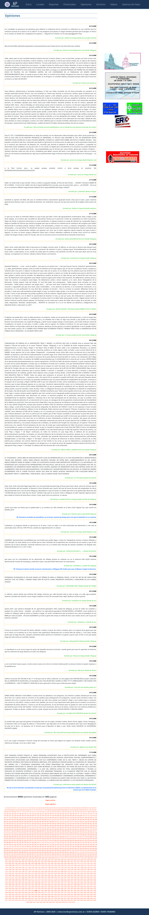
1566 (42, 896)
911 (78, 852)
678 (50, 840)
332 (17, 823)
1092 (49, 864)
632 (28, 839)
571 (60, 835)
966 (30, 856)
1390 (16, 885)
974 (50, 856)
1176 (49, 869)
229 (38, 817)
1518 (68, 892)
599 (38, 837)
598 (35, 837)
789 (50, 846)
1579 (84, 896)
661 (7, 840)
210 (83, 815)
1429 (52, 887)
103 (92, 810)
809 (7, 848)
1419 (19, 887)
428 (73, 827)
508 (88, 831)
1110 (16, 865)
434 (88, 827)
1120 (49, 865)
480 (17, 831)
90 (67, 810)
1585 (13, 898)
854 (28, 850)
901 (53, 852)
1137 (13, 867)
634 (33, 839)
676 (45, 840)
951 (86, 854)
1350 (68, 881)
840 (86, 848)
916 (91, 852)
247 (83, 817)
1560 (22, 896)
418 (48, 827)
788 (48, 846)
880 (93, 850)
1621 (39, 900)
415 (40, 827)
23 (38, 808)
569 (55, 835)
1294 (68, 877)
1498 (94, 890)
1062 (42, 862)
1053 (13, 862)
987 (83, 856)
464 (71, 829)
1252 (22, 875)
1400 (49, 885)
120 (43, 812)
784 (38, 846)
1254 (29, 875)
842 (91, 848)
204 (68, 815)
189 (30, 815)
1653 (73, 902)
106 (7, 812)
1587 (19, 898)
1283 (32, 877)
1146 (42, 867)
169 (73, 814)
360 (88, 823)
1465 (78, 888)
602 (45, 837)
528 (45, 833)
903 (58, 852)
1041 (65, 860)
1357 (91, 881)
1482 (42, 890)
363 (96, 823)
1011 (59, 858)
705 (25, 842)
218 (10, 817)
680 (55, 840)
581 (86, 835)
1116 (36, 865)
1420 (22, 887)
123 (50, 812)
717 (55, 842)
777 (20, 846)
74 (38, 810)
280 (73, 819)
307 (48, 821)
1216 (88, 871)
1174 (42, 869)
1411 (84, 885)
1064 (49, 862)
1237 (65, 873)
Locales (40, 4)
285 (86, 819)
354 (73, 823)
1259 (45, 875)
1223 (19, 873)
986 (81, 856)
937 (50, 854)
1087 (32, 864)
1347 (58, 881)
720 (63, 842)
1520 (75, 892)
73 (36, 810)
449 (33, 829)
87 (61, 810)
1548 (75, 894)
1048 (88, 860)
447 (28, 829)
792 (58, 846)
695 (93, 840)
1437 (78, 887)
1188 (88, 869)
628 (17, 839)
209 (81, 815)
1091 (45, 864)
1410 (81, 885)
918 (96, 852)
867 (60, 850)
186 (23, 815)
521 (28, 833)
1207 (58, 871)
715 (50, 842)
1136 (9, 867)
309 (53, 821)
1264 (62, 875)
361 (91, 823)
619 (88, 837)
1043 (71, 860)
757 (63, 844)
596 (30, 837)
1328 (88, 879)
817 (28, 848)
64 (20, 810)
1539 (45, 894)
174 (86, 814)
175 (88, 814)
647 (65, 839)
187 (25, 815)
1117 (39, 865)
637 (40, 839)
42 (72, 808)
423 (60, 827)
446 (25, 829)
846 (7, 850)
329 (10, 823)
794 (63, 846)
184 (17, 815)
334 (23, 823)
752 (50, 844)
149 (23, 814)
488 (38, 831)
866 (58, 850)
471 (88, 829)
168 (71, 814)
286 (88, 819)
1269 (78, 875)
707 (30, 842)
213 (91, 815)
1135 (6, 867)
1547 (71, 894)
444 (20, 829)
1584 (9, 898)
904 (60, 852)
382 (50, 825)
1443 (6, 888)
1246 (94, 873)
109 (15, 812)
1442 (94, 887)
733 (96, 842)
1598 (55, 898)
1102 (81, 864)
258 (17, 819)
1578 (81, 896)
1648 (57, 902)
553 (15, 835)
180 (7, 815)
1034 (42, 860)
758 (65, 844)
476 (7, 831)
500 (68, 831)
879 (91, 850)
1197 (26, 871)
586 (5, 837)
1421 (26, 887)
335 (25, 823)
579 (81, 835)
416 (43, 827)
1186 (81, 869)
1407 (71, 885)
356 (78, 823)
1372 (49, 883)
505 (81, 831)
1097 (65, 864)
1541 (52, 894)
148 (20, 814)
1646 (50, 902)
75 (40, 810)
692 (86, 840)
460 (60, 829)
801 (81, 846)
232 (45, 817)
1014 (69, 858)
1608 (88, 898)
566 (48, 835)
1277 (13, 877)
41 (71, 808)
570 (58, 835)
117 (35, 812)
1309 (26, 879)
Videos (113, 4)
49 (85, 808)
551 (10, 835)
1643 (40, 902)
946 (73, 854)
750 (45, 844)
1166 (16, 869)
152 (30, 814)
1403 (58, 885)
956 (5, 856)
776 (17, 846)
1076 (88, 862)
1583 (6, 898)
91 (68, 810)
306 (45, 821)
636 (38, 839)
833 (68, 848)
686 (71, 840)
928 (28, 854)
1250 (16, 875)
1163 (6, 869)
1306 (16, 879)
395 (83, 825)
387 (63, 825)
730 (88, 842)
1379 (71, 883)
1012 (62, 858)
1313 (39, 879)
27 (45, 808)
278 (68, 819)
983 (73, 856)
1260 (49, 875)
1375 (58, 883)
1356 (88, 881)
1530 (16, 894)
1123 (58, 865)
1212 (75, 871)
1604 (75, 898)
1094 (55, 864)
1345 (52, 881)
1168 (22, 869)
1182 (68, 869)
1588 (22, 898)
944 (68, 854)
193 (40, 815)
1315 (45, 879)
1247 (6, 875)
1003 (33, 858)
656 (88, 839)
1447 (19, 888)
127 (60, 812)
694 (91, 840)
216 (5, 817)
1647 (54, 902)
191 (35, 815)
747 (38, 844)
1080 (9, 864)
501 (71, 831)
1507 (32, 892)
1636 (88, 900)
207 (76, 815)
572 (63, 835)
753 (53, 844)
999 (20, 858)
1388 (9, 885)
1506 (29, 892)
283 (81, 819)
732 (93, 842)
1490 (68, 890)
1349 (65, 881)
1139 (19, 867)
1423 (32, 887)
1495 (84, 890)
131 (71, 812)
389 (68, 825)
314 (65, 821)
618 (86, 837)
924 (17, 854)
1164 (9, 869)
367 (12, 825)
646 (63, 839)
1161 (91, 867)
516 (15, 833)
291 (7, 821)
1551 (84, 894)
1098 (68, 864)
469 (83, 829)
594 (25, 837)
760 (71, 844)
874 (78, 850)
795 (65, 846)
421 (55, 827)
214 (93, 815)
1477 (26, 890)
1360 (9, 883)
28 (47, 808)
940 (58, 854)
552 (12, 835)
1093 (52, 864)
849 (15, 850)
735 (7, 844)
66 (23, 810)
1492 (75, 890)
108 (12, 812)
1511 (45, 892)
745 (33, 844)
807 (96, 846)
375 (33, 825)
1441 (91, 887)
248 (86, 817)
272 (53, 819)
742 (25, 844)
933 (40, 854)
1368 (36, 883)
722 (68, 842)
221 (17, 817)
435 (91, 827)
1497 (91, 890)
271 (50, 819)
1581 (91, 896)
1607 (84, 898)
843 (93, 848)
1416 (9, 887)
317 (73, 821)
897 (43, 852)
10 (15, 808)
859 (40, 850)
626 (12, 839)
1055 (19, 862)
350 (63, 823)
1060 (36, 862)
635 (35, 839)
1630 (68, 900)
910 (76, 852)
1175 (45, 869)
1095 (58, 864)
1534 (29, 894)
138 (88, 812)
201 (60, 815)
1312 (36, 879)
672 (35, 840)
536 (65, 833)
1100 (75, 864)
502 (73, 831)
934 (43, 854)
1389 (13, 885)
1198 (29, 871)
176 (91, 814)
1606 (81, 898)
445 (23, 829)
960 (15, 856)
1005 (40, 858)
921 (10, 854)
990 (91, 856)
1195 (19, 871)
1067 (58, 862)
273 (55, 819)
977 (58, 856)
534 (60, 833)
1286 (42, 877)
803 (86, 846)
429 (76, 827)
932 (38, 854)
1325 (78, 879)
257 (15, 819)
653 (81, 839)
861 (45, 850)
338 (33, 823)
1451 (32, 888)
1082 (16, 864)
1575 (71, 896)
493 (50, 831)
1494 (81, 890)
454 (45, 829)
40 (69, 808)
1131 (84, 865)
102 (90, 810)
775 (15, 846)
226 (30, 817)
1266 (68, 875)
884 (10, 852)
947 (76, 854)
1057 (26, 862)
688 (76, 840)
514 (10, 833)
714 (48, 842)
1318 (55, 879)
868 (63, 850)
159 (48, 814)
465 (73, 829)
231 (43, 817)
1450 (29, 888)
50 (87, 808)
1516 (62, 892)
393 (78, 825)
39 (67, 808)
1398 (42, 885)
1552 (88, 894)
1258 (42, 875)
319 (78, 821)
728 (83, 842)
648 (68, 839)
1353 (78, 881)
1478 (29, 890)
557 (25, 835)
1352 (75, 881)
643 (55, 839)
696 (96, 840)
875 (81, 850)
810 (10, 848)
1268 (75, 875)
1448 (22, 888)
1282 (29, 877)
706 (28, 842)
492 (48, 831)
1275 (6, 877)
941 (60, 854)
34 (58, 808)
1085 (26, 864)
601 (43, 837)
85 (58, 810)
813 (17, 848)
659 (96, 839)
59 (11, 810)
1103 (84, 864)
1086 (29, 864)
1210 (68, 871)
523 (33, 833)
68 (27, 810)
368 (15, 825)
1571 (58, 896)
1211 (71, 871)
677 (48, 840)
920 (7, 854)
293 (12, 821)
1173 (39, 869)
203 (65, 815)
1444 (9, 888)
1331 (6, 881)
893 (33, 852)
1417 (13, 887)
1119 (45, 865)
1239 (71, 873)
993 (5, 858)
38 (65, 808)
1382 (81, 883)
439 (7, 829)
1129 (78, 865)
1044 (75, 860)
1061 (39, 862)
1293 (65, 877)
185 (20, 815)
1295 (71, 877)
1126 (68, 865)
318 (76, 821)
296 (20, 821)
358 (83, 823)
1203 (45, 871)
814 (20, 848)
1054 (16, 862)
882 (5, 852)
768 (91, 844)
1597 (52, 898)
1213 (78, 871)
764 (81, 844)
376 (35, 825)
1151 (58, 867)
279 (71, 819)
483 (25, 831)
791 (55, 846)
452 (40, 829)
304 (40, 821)
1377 (65, 883)
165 (63, 814)
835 (73, 848)
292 (10, 821)
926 (23, 854)
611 (68, 837)
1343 (45, 881)
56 (5, 810)
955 (96, 854)
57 (7, 810)
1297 (78, 877)
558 (28, 835)
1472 (9, 890)
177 (93, 814)
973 (48, 856)
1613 (13, 900)
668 (25, 840)
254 (7, 819)
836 (76, 848)
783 (35, 846)
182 (12, 815)
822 (40, 848)
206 (73, 815)
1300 (88, 877)
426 (68, 827)
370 (20, 825)
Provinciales (69, 4)
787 (45, 846)
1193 (13, 871)
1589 (26, 898)
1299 (84, 877)
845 (5, 850)
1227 (32, 873)
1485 (52, 890)
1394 (29, 885)
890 (25, 852)
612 (71, 837)
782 (33, 846)
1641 (34, 902)
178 (96, 814)
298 (25, 821)
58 (9, 810)
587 (7, 837)
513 (7, 833)
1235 (58, 873)
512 (5, 833)
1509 (39, 892)
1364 (22, 883)
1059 (32, 862)
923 (15, 854)
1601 (65, 898)
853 (25, 850)
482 (23, 831)
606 (55, 837)
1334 (16, 881)
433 (86, 827)
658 (93, 839)
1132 (88, 865)
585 (96, 835)
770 (96, 844)
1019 (85, 858)
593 (23, 837)
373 (28, 825)
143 (7, 814)
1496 (88, 890)
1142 (29, 867)
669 (28, 840)
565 (45, 835)
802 (83, 846)
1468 (88, 888)
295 (17, 821)
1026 (16, 860)
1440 (88, 887)
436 (93, 827)
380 (45, 825)
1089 (39, 864)
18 (29, 808)
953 (91, 854)
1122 (55, 865)
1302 (94, 877)
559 (30, 835)
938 (53, 854)
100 (85, 810)
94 (74, 810)
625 (10, 839)
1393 (26, 885)
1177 (52, 869)
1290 (55, 877)
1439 (84, 887)
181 (10, 815)
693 (88, 840)
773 (10, 846)
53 (92, 808)
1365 (26, 883)
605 (53, 837)
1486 (55, 890)
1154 (68, 867)
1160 (88, 867)
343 (45, 823)
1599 (58, 898)
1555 (6, 896)
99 (83, 810)
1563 (32, 896)
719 (60, 842)
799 (76, 846)
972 (45, 856)
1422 (29, 887)
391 (73, 825)
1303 (6, 879)
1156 (75, 867)
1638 (94, 900)
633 (30, 839)
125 (55, 812)
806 (93, 846)
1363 (19, 883)
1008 (49, 858)
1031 (32, 860)
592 (20, 837)
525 (38, 833)
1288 (49, 877)
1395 (32, 885)
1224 (22, 873)
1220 (9, 873)
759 (68, 844)
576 (73, 835)
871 (71, 850)
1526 (94, 892)
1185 (78, 869)
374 (30, 825)
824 (45, 848)
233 (48, 817)
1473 (13, 890)
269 (45, 819)
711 (40, 842)
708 (33, 842)
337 (30, 823)
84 (56, 810)
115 (30, 812)
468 (81, 829)
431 (81, 827)
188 (28, 815)
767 (88, 844)
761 (73, 844)
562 (38, 835)
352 (68, 823)
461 (63, 829)
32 (54, 808)
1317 (52, 879)
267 (40, 819)
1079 (6, 864)
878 (88, 850)
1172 (36, 869)
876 (83, 850)
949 (81, 854)
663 (12, 840)
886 (15, 852)
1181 (65, 869)
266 (38, 819)
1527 (6, 894)
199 (55, 815)
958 (10, 856)
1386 (94, 883)
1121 (52, 865)
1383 (84, 883)
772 (7, 846)
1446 (16, 888)
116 (33, 812)
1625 (52, 900)
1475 (19, 890)
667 (23, 840)
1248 (9, 875)
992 (96, 856)
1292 (62, 877)
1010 (56, 858)
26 (44, 808)
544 (86, 833)
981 (68, 856)
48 (83, 808)
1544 (62, 894)
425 (65, 827)
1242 (81, 873)
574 (68, 835)
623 (5, 839)
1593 (39, 898)
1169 (26, 869)
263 (30, 819)
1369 (39, 883)
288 (93, 819)
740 (20, 844)
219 (12, 817)
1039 (58, 860)
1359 (6, 883)
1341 (39, 881)
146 (15, 814)
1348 (62, 881)
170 (76, 814)
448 (30, 829)
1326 (81, 879)
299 (28, 821)
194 (43, 815)
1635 (84, 900)
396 (86, 825)
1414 (94, 885)
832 (65, 848)
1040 (62, 860)
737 (12, 844)
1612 (9, 900)
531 (53, 833)
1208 (62, 871)
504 (78, 831)
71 (32, 810)
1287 (45, 877)
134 (78, 812)
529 (48, 833)
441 (12, 829)
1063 (45, 862)
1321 (65, 879)
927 (25, 854)
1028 (22, 860)
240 (65, 817)
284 (83, 819)
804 (88, 846)
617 (83, 837)
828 (55, 848)
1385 (91, 883)
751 (48, 844)
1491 (71, 890)
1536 (36, 894)
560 (33, 835)
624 (7, 839)
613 (73, 837)
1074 (81, 862)
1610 (94, 898)
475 (5, 831)
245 (78, 817)
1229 (39, 873)
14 (22, 808)
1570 (55, 896)
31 (53, 808)
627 (15, 839)
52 (90, 808)
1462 (68, 888)
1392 (22, 885)
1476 (22, 890)
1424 (36, 887)
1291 (58, 877)
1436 (75, 887)
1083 (19, 864)
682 (60, 840)
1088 (36, 864)
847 (10, 850)
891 (28, 852)
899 (48, 852)
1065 (52, 862)
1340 (36, 881)
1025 (13, 860)
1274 (94, 875)
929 (30, 854)
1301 (91, 877)
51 (89, 808)
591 (17, 837)
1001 (27, 858)
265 (35, 819)
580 (83, 835)
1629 (65, 900)
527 (43, 833)
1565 (39, 896)
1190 (94, 869)
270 (48, 819)
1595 (45, 898)
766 (86, 844)
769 (93, 844)
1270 (81, 875)
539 (73, 833)
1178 (55, 869)
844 (96, 848)
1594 (42, 898)
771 (5, 846)
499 (65, 831)
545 (88, 833)
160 (50, 814)
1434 (68, 887)
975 (53, 856)
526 (40, 833)
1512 (49, 892)
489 (40, 831)
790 (53, 846)
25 (42, 808)
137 (86, 812)
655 (86, 839)
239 (63, 817)
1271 (84, 875)
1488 (62, 890)
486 (33, 831)
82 (52, 810)
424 (63, 827)
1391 (19, 885)
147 (17, 814)
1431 (58, 887)
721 (65, 842)
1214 (81, 871)
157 (43, 814)
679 (53, 840)
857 (35, 850)
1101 (78, 864)
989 (88, 856)
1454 (42, 888)
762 (76, 844)
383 (53, 825)
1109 (13, 865)
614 (76, 837)
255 (10, 819)
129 (65, 812)
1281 (26, 877)
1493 (78, 890)
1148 (49, 867)
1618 (29, 900)
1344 (49, 881)
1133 (91, 865)
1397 (39, 885)
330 (12, 823)
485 (30, 831)
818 (30, 848)
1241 (78, 873)
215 (96, 815)
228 (35, 817)
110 (17, 812)
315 (68, 821)
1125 (65, 865)
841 (88, 848)
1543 (58, 894)
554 (17, 835)
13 (20, 808)
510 (93, 831)
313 (63, 821)
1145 (39, 867)
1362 (16, 883)
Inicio (28, 4)
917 (93, 852)
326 (96, 821)
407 (20, 827)
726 (78, 842)
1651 (67, 902)
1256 (36, 875)
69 (29, 810)
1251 (19, 875)
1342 (42, 881)
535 (63, 833)
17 (27, 808)
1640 (31, 902)
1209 (65, 871)
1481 (39, 890)
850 (17, 850)
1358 (94, 881)
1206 (55, 871)
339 (35, 823)
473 (93, 829)
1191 (6, 871)
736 (10, 844)
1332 (9, 881)
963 (23, 856)
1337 (26, 881)
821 (38, 848)
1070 (68, 862)
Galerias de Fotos (131, 4)
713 (45, 842)
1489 (65, 890)
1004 (36, 858)
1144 (36, 867)
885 (12, 852)
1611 (6, 900)
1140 (22, 867)
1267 (71, 875)
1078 (94, 862)
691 (83, 840)
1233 (52, 873)
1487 (58, 890)
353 (71, 823)
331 (15, 823)
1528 (9, 894)
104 (95, 810)
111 (20, 812)
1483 (45, 890)
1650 (63, 902)
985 (78, 856)
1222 (16, 873)
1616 (22, 900)
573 (65, 835)
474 (96, 829)
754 (55, 844)
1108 (9, 865)
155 (38, 814)
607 (58, 837)
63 (18, 810)
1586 (16, 898)
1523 (84, 892)
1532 (22, 894)
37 (63, 808)
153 (33, 814)
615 (78, 837)
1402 (55, 885)
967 (33, 856)
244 (76, 817)
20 (33, 808)
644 (58, 839)
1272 (88, 875)
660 (5, 840)
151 (28, 814)
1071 (71, 862)
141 (96, 812)
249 (88, 817)
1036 (49, 860)
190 (33, 815)
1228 (36, 873)
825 (48, 848)
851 (20, 850)
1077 (91, 862)
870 (68, 850)
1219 (6, 873)
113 (25, 812)
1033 (39, 860)
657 (91, 839)
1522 (81, 892)
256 (12, 819)
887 (17, 852)
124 (53, 812)
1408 (75, 885)
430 (78, 827)
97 (79, 810)
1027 (19, 860)
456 (50, 829)
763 (78, 844)
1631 (71, 900)
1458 (55, 888)
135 (81, 812)
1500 (9, 892)
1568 (49, 896)
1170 (29, 869)
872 (73, 850)
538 (71, 833)
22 (36, 808)
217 (7, 817)
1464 (75, 888)
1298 (81, 877)
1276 (9, 877)
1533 (26, 894)
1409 (78, 885)
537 (68, 833)
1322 (68, 879)
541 (78, 833)
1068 (62, 862)
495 (55, 831)
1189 (91, 869)
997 (15, 858)
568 (53, 835)
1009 (53, 858)
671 (33, 840)
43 (74, 808)
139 (91, 812)
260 (23, 819)
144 (10, 814)
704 (23, 842)
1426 (42, 887)
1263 (58, 875)
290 (5, 821)
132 (73, 812)
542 (81, 833)
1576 (75, 896)
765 (83, 844)
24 (40, 808)
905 (63, 852)
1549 (78, 894)
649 (71, 839)
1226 (29, 873)
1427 (45, 887)
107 (10, 812)
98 (81, 810)
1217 (91, 871)
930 (33, 854)
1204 (49, 871)
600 (40, 837)
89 (65, 810)
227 (33, 817)
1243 (84, 873)
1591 (32, 898)
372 (25, 825)
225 (28, 817)
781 (30, 846)
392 (76, 825)
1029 (26, 860)
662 (10, 840)
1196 (22, 871)
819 (33, 848)
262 (28, 819)
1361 (13, 883)
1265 (65, 875)
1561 (26, 896)
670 (30, 840)
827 (53, 848)
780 (28, 846)
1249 (13, 875)
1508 (36, 892)
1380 (75, 883)
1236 (62, 873)
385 (58, 825)
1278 (16, 877)
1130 (81, 865)
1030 (29, 860)
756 (60, 844)
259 (20, 819)
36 (62, 808)
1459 (58, 888)
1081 (13, 864)
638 (43, 839)
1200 (36, 871)
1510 (42, 892)
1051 (6, 862)
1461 (65, 888)
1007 (46, 858)
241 (68, 817)
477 (10, 831)
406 (17, 827)
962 (20, 856)
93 (72, 810)
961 (17, 856)
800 (78, 846)
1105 (91, 864)
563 (40, 835)
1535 (32, 894)
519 (23, 833)
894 (35, 852)
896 (40, 852)
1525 (91, 892)
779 (25, 846)
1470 (94, 888)
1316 (49, 879)
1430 (55, 887)
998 (18, 858)
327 (5, 823)
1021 (92, 858)
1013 (66, 858)
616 (81, 837)
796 (68, 846)
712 (43, 842)
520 (25, 833)
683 (63, 840)
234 (50, 817)
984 (76, 856)
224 (25, 817)
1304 (9, 879)
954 (93, 854)
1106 (94, 864)
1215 (84, 871)
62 (16, 810)
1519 (71, 892)
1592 (36, 898)
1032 (36, 860)
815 (23, 848)
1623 (45, 900)
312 (60, 821)
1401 (52, 885)
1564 (36, 896)
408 (23, 827)
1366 (29, 883)
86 (59, 810)
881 (96, 850)
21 (35, 808)
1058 (29, 862)
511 (96, 831)
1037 (52, 860)
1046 (81, 860)
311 (58, 821)
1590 (29, 898)
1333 (13, 881)
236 (55, 817)
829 (58, 848)
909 (73, 852)
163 (58, 814)
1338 (29, 881)
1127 (71, 865)
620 (91, 837)
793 (60, 846)
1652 (70, 902)
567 (50, 835)
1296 (75, 877)
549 (5, 835)
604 (50, 837)
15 (24, 808)
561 (35, 835)
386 (60, 825)
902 (55, 852)
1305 (13, 879)
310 (55, 821)
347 (55, 823)
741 (23, 844)
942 (63, 854)
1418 (16, 887)
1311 (32, 879)
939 (55, 854)
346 (53, 823)
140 (93, 812)
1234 (55, 873)
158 (45, 814)
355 (76, 823)
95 (76, 810)
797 (71, 846)
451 (38, 829)
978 (60, 856)
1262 (55, 875)
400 (96, 825)
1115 (32, 865)
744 (30, 844)
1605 (78, 898)
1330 (94, 879)
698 (7, 842)
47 (81, 808)
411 (30, 827)
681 (58, 840)
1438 (81, 887)
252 (96, 817)
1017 (79, 858)
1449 (26, 888)
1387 (6, 885)
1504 (22, 892)
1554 (94, 894)
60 (13, 810)
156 (40, 814)
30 (51, 808)
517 (17, 833)
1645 (47, 902)
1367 (32, 883)
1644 (44, 902)
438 (5, 829)
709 (35, 842)
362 (93, 823)
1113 (26, 865)
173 (83, 814)
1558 (16, 896)
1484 (49, 890)
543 (83, 833)
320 (81, 821)
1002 (30, 858)
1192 (9, 871)
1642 (37, 902)
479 (15, 831)
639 (45, 839)
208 (78, 815)
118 (38, 812)
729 (86, 842)
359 (86, 823)
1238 (68, 873)
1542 (55, 894)
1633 (78, 900)
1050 (94, 860)
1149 (52, 867)
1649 (60, 902)
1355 (84, 881)
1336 (22, 881)
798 (73, 846)
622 (96, 837)
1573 (65, 896)
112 (23, 812)
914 (86, 852)
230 (40, 817)
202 (63, 815)
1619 (32, 900)
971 (43, 856)
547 (93, 833)
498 (63, 831)
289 (96, 819)
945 (71, 854)
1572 (62, 896)
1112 (22, 865)
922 (12, 854)
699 (10, 842)
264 (33, 819)
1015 (72, 858)
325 (93, 821)
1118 (42, 865)
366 (10, 825)
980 (65, 856)
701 (15, 842)
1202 (42, 871)
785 (40, 846)
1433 (65, 887)
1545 (65, 894)
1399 (45, 885)
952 (88, 854)
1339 (32, 881)
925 (20, 854)
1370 (42, 883)
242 (71, 817)
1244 (88, 873)
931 (35, 854)
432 (83, 827)
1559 (19, 896)
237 (58, 817)
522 (30, 833)
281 (76, 819)
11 (17, 808)
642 (53, 839)
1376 (62, 883)
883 (7, 852)
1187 (84, 869)
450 (35, 829)
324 (91, 821)
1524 (88, 892)
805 (91, 846)
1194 (16, 871)
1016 (75, 858)
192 (38, 815)
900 (50, 852)
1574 (68, 896)
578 (78, 835)
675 (43, 840)
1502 (16, 892)
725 (76, 842)
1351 (71, 881)
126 (58, 812)
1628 (62, 900)
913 (83, 852)
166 (65, 814)
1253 (26, 875)
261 (25, 819)
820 (35, 848)
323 (88, 821)
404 (12, 827)
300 (30, 821)
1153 (65, 867)
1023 (6, 860)
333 (20, 823)
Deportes (54, 4)
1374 (55, 883)
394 (81, 825)
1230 (42, 873)
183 (15, 815)
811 (12, 848)
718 (58, 842)
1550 (81, 894)
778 (23, 846)
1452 (36, 888)
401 (5, 827)
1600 (62, 898)
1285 (39, 877)
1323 (71, 879)
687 (73, 840)
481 (20, 831)
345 (50, 823)
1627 (58, 900)
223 (23, 817)
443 (17, 829)
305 (43, 821)
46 (80, 808)
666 (20, 840)
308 (50, 821)
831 (63, 848)
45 (78, 808)
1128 (75, 865)
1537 (39, 894)
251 (93, 817)
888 (20, 852)
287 (91, 819)
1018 (82, 858)
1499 (6, 892)
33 (56, 808)
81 (50, 810)
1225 (26, 873)
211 (86, 815)
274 (58, 819)
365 (7, 825)
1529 (13, 894)
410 (28, 827)
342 (43, 823)
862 (48, 850)
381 (48, 825)
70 (31, 810)
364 (5, 825)
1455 (45, 888)
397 (88, 825)
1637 (91, 900)
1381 (78, 883)
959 (12, 856)
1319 (58, 879)
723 (71, 842)
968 (35, 856)
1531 (19, 894)
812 (15, 848)
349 (60, 823)
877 (86, 850)
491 (45, 831)
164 (60, 814)
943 (65, 854)
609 (63, 837)
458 (55, 829)
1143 (32, 867)
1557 (13, 896)
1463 (71, 888)
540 (76, 833)
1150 (55, 867)
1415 (6, 887)
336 (28, 823)
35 (60, 808)
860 (43, 850)
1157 (78, 867)
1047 (84, 860)
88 (63, 810)
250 (91, 817)
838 (81, 848)
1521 (78, 892)
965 (28, 856)
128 (63, 812)
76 (41, 810)
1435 (71, 887)
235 (53, 817)
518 (20, 833)
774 (12, 846)
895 (38, 852)
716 (53, 842)
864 (53, 850)
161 (53, 814)
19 (31, 808)
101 (87, 810)
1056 (22, 862)
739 (17, 844)
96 (77, 810)
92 (70, 810)
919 (5, 854)
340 (38, 823)
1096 (62, 864)
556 (23, 835)
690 (81, 840)
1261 (52, 875)
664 (15, 840)
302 (35, 821)
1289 (52, 877)
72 (34, 810)
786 (43, 846)
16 (26, 808)
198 (53, 815)
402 (7, 827)
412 (33, 827)
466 (76, 829)
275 (60, 819)
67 (25, 810)
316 (71, 821)
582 (88, 835)
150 (25, 814)
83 (54, 810)
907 (68, 852)
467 (78, 829)
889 (23, 852)
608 (60, 837)
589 (12, 837)
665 (17, 840)
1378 (68, 883)
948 (78, 854)
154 (35, 814)
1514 (55, 892)
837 (78, 848)
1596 (49, 898)
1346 (55, 881)
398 (91, 825)
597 (33, 837)
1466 (81, 888)
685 (68, 840)
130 (68, 812)
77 (43, 810)
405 (15, 827)
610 (65, 837)
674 (40, 840)
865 (55, 850)
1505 (26, 892)
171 (78, 814)
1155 (71, 867)
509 (91, 831)
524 (35, 833)
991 (93, 856)
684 (65, 840)
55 (96, 808)
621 (93, 837)
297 (23, 821)
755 (58, 844)
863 (50, 850)
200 (58, 815)
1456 (49, 888)
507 (86, 831)
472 (91, 829)
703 (20, 842)
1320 (62, 879)
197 (50, 815)
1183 (71, 869)
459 (58, 829)
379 (43, 825)
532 (55, 833)
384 (55, 825)
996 (13, 858)
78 (45, 810)
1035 (45, 860)
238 (60, 817)
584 (93, 835)
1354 (81, 881)
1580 (88, 896)
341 (40, 823)
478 (12, 831)
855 (30, 850)
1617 (26, 900)
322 (86, 821)
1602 (68, 898)
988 (86, 856)
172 (81, 814)
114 (28, 812)
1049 (91, 860)
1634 (81, 900)
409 (25, 827)
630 (23, 839)
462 (65, 829)
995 (10, 858)
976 (55, 856)
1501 (13, 892)
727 (81, 842)
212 (88, 815)
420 (53, 827)
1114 (29, 865)
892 (30, 852)
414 (38, 827)
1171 (32, 869)
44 (76, 808)
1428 (49, 887)
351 (65, 823)
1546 (68, 894)
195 (45, 815)
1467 (84, 888)
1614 (16, 900)
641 (50, 839)
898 (45, 852)
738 (15, 844)
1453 (39, 888)
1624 (49, 900)
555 (20, 835)
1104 (88, 864)
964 (25, 856)
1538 (42, 894)
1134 (94, 865)
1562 (29, 896)
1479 (32, 890)
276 (63, 819)
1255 (32, 875)
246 (81, 817)
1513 (52, 892)
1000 (23, 858)
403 (10, 827)
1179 (58, 869)
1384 (88, 883)
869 (65, 850)
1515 (58, 892)
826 (50, 848)
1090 (42, 864)
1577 (78, 896)
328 (7, 823)
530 (50, 833)
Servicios (100, 4)
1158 (81, 867)
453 (43, 829)
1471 (6, 890)
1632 (75, 900)
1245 (91, 873)
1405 (65, 885)
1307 (19, 879)
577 (76, 835)
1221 (13, 873)
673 (38, 840)
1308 (22, 879)
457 (53, 829)
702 (17, 842)
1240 (75, 873)
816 (25, 848)
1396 (36, 885)
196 (48, 815)
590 (15, 837)
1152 (62, 867)
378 (40, 825)
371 (23, 825)
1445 (13, 888)
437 (96, 827)
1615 (19, 900)
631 (25, 839)
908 (71, 852)
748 (40, 844)
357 (81, 823)
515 (12, 833)
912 (81, 852)
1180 (62, 869)
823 (43, 848)
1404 (62, 885)
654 (83, 839)
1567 (45, 896)
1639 (27, 902)
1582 (94, 896)
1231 (45, 873)
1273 (91, 875)
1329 (91, 879)
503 (76, 831)
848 (12, 850)
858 (38, 850)
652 (78, 839)
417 (45, 827)
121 (45, 812)
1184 (75, 869)
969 (38, 856)
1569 (52, 896)
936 (48, 854)
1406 (68, 885)
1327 (84, 879)
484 (28, 831)
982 (71, 856)
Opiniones (86, 4)
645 (60, 839)
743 (28, 844)
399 (93, 825)
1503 (19, 892)
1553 (91, 894)
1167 (19, 869)
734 (5, 844)
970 (40, 856)
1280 (22, 877)
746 (35, 844)
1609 (91, 898)
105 (5, 812)
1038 (55, 860)
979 (63, 856)
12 (18, 808)
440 (10, 829)
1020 (88, 858)
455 (48, 829)
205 (71, 815)
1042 (68, 860)
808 (5, 848)
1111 (19, 865)
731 (91, 842)
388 (65, 825)
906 (65, 852)
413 (35, 827)
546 (91, 833)
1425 (39, 887)
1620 (36, 900)
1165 (13, 869)
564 (43, 835)
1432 (62, 887)
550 (7, 835)
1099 (71, 864)
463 (68, 829)
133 (76, 812)
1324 (75, 879)
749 (43, 844)
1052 (9, 862)
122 (48, 812)
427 (71, 827)
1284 (36, 877)
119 (40, 812)
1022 (95, 858)
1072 (75, 862)
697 (5, 842)
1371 (45, 883)
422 (58, 827)
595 (28, 837)
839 (83, 848)
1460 (62, 888)
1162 (94, 867)
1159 (84, 867)
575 (71, 835)
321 (83, 821)
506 (83, 831)
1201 (39, 871)
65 (22, 810)
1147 (45, 867)
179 (5, 815)
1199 (32, 871)
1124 (62, 865)
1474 (16, 890)
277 (65, 819)
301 (33, 821)
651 (76, 839)
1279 (19, 877)
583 (91, 835)
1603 (71, 898)
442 (15, 829)
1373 (52, 883)
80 (49, 810)
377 (38, 825)
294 (15, 821)
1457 (52, 888)
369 (17, 825)
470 (86, 829)
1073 (78, 862)
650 (73, 839)
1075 (84, 862)
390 (71, 825)
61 (14, 810)
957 (7, 856)
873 (76, 850)
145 (12, 814)
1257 (39, 875)
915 (88, 852)
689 (78, 840)
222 (20, 817)
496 (58, 831)
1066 (55, 862)
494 (53, 831)
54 (94, 808)
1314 (42, 879)
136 (83, 812)
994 (8, 858)
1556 (9, 896)
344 (48, 823)
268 (43, 819)
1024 (9, 860)
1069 (65, 862)
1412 (88, 885)
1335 (19, 881)
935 (45, 854)
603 (48, 837)
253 (5, 819)
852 (23, 850)
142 (5, 814)
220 (15, 817)
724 (73, 842)
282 (78, 819)
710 (38, 842)
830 (60, 848)
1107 (6, 865)
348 (58, 823)
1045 (78, 860)
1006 (43, 858)
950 (83, 854)
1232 (49, 873)
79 (47, 810)
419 (50, 827)
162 (55, 814)
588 (10, 837)
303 (38, 821)
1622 (42, 900)
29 (49, 808)
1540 (49, 894)
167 (68, 814)
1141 (26, 867)
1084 (22, 864)
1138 (16, 867)
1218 (94, 871)
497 (60, 831)
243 (73, 817)
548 (96, 833)
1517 (65, 892)
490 (43, 831)
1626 (55, 900)
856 (33, 850)
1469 (91, 888)
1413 (91, 885)
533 (58, 833)
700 (12, 842)
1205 (52, 871)
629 (20, 839)
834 (71, 848)
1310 (29, 879)
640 (48, 839)
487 (35, 831)
